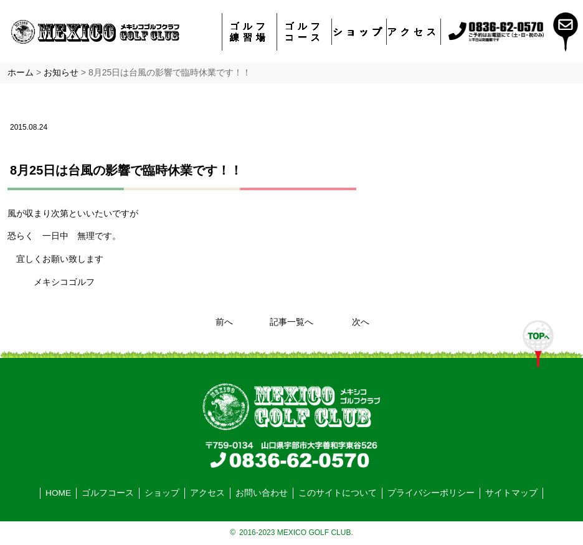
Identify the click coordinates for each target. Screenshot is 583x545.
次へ (360, 322)
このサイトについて (337, 493)
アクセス (413, 31)
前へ (224, 322)
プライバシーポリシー (431, 493)
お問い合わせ (261, 493)
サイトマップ (511, 493)
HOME (58, 493)
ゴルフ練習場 (249, 31)
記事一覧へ (291, 322)
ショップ (359, 31)
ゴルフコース (304, 31)
